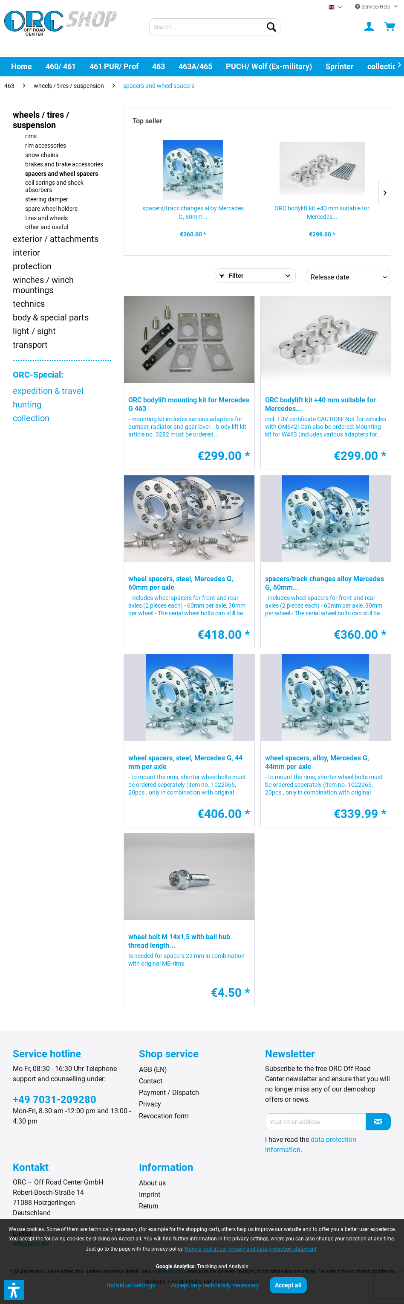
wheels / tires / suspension (41, 120)
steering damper (46, 199)
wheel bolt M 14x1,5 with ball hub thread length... (179, 941)
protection (32, 266)
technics (29, 304)
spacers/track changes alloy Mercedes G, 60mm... (193, 212)
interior (26, 252)
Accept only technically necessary (215, 1285)
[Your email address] (315, 1121)
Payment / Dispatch (169, 1093)
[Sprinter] (340, 66)
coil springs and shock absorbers (54, 186)
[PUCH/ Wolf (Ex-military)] (269, 66)
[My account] (369, 26)
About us (152, 1183)
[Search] (271, 26)
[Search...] (214, 26)
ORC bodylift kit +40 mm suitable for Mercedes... (321, 212)
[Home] (21, 66)
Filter (231, 275)
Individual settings (131, 1285)
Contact (150, 1081)
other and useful (46, 227)
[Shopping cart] (390, 26)
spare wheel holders (51, 208)
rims (31, 136)
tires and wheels (46, 218)
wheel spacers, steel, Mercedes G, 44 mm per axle (185, 762)
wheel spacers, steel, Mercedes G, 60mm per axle (180, 583)
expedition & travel (48, 391)
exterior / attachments (55, 239)
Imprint (149, 1194)
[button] (14, 1290)
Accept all (288, 1285)
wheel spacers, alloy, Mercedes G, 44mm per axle (317, 762)
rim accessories (45, 145)
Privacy (150, 1104)
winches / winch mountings (43, 285)
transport (30, 345)
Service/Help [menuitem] (373, 7)
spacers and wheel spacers (61, 174)
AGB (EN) (153, 1069)
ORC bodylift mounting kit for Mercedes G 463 (188, 404)
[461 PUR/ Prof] (114, 66)
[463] (158, 66)
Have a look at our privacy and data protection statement (251, 1249)
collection (31, 418)
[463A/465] (195, 66)
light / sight (34, 331)
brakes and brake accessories (64, 164)
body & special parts (51, 317)
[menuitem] (214, 26)
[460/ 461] (61, 66)
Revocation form (164, 1116)
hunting (27, 404)
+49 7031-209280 (54, 1100)
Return (149, 1206)
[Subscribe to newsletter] (378, 1121)
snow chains (41, 155)
